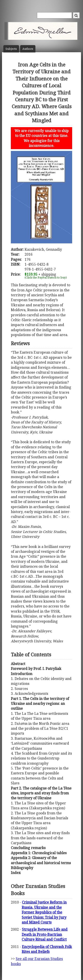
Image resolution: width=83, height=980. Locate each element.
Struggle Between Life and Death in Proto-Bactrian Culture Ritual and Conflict (45, 934)
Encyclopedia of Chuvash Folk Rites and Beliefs (47, 949)
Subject (11, 48)
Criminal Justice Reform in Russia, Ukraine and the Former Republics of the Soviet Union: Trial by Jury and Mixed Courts (44, 912)
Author (27, 48)
